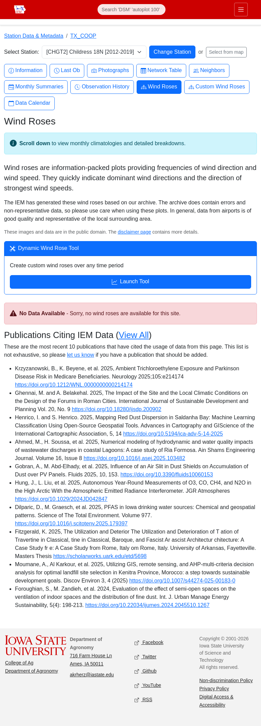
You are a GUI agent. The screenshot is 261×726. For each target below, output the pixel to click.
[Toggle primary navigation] (241, 9)
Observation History (102, 86)
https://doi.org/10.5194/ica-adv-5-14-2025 (173, 434)
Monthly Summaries (35, 86)
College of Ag (19, 662)
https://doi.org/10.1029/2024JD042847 (61, 499)
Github (145, 671)
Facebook (149, 642)
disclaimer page (134, 232)
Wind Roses (159, 86)
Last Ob (67, 70)
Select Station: (21, 52)
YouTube (148, 685)
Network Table (161, 70)
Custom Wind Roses (217, 86)
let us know (80, 355)
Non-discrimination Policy (226, 680)
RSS (143, 700)
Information (25, 70)
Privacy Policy (214, 688)
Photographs (110, 70)
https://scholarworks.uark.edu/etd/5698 (100, 556)
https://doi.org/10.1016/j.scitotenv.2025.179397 (71, 523)
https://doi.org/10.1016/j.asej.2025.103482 (134, 458)
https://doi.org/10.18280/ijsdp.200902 (116, 409)
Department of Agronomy (31, 671)
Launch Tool (130, 282)
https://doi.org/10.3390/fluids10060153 (166, 474)
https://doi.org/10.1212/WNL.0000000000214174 (74, 385)
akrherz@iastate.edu (92, 674)
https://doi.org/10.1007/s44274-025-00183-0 (182, 581)
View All (134, 335)
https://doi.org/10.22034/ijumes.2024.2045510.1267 (147, 605)
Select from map (226, 52)
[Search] (132, 9)
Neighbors (209, 70)
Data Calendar (29, 103)
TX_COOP (83, 36)
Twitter (145, 657)
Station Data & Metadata (33, 36)
